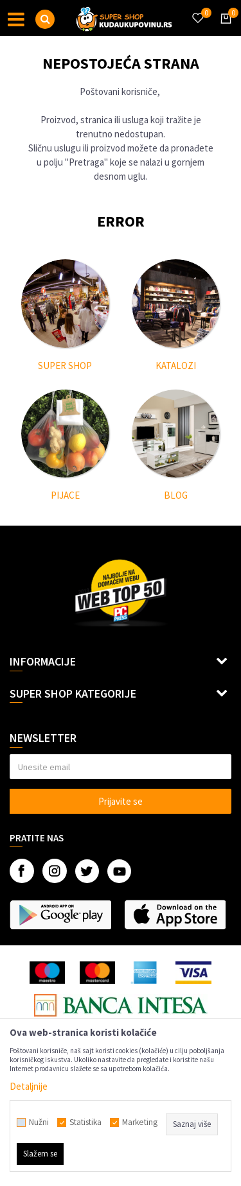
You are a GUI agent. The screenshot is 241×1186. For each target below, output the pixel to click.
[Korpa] (224, 30)
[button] (45, 19)
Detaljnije (29, 1086)
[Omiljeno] (197, 10)
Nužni (39, 1122)
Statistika (85, 1122)
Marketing (139, 1122)
